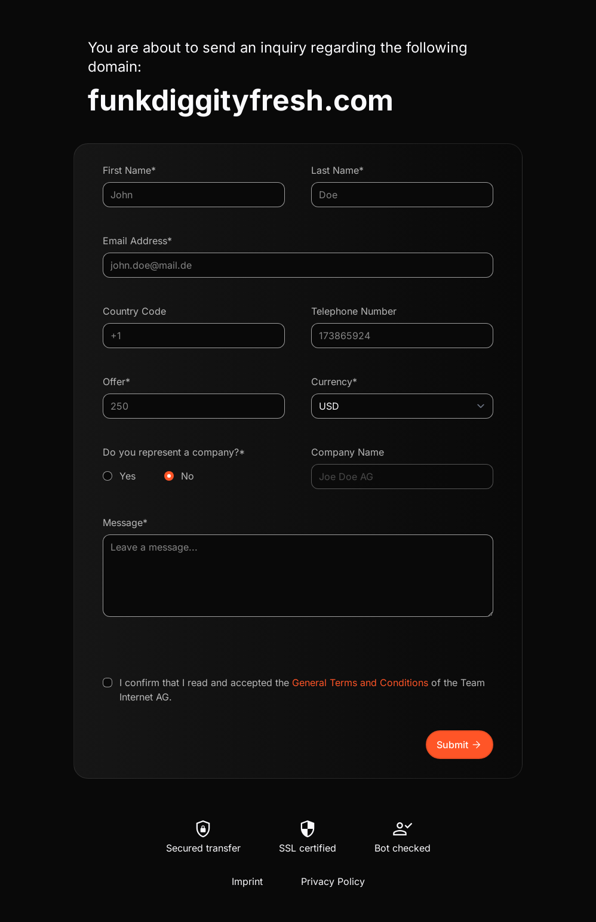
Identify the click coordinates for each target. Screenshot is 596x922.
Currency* (334, 382)
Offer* (116, 382)
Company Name (347, 452)
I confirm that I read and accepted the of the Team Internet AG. (302, 690)
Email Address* (137, 241)
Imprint (247, 881)
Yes (127, 476)
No (187, 476)
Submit (460, 744)
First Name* (129, 170)
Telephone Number (354, 311)
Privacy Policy (333, 881)
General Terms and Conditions (360, 683)
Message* (125, 522)
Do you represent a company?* (194, 464)
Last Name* (337, 170)
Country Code (134, 311)
